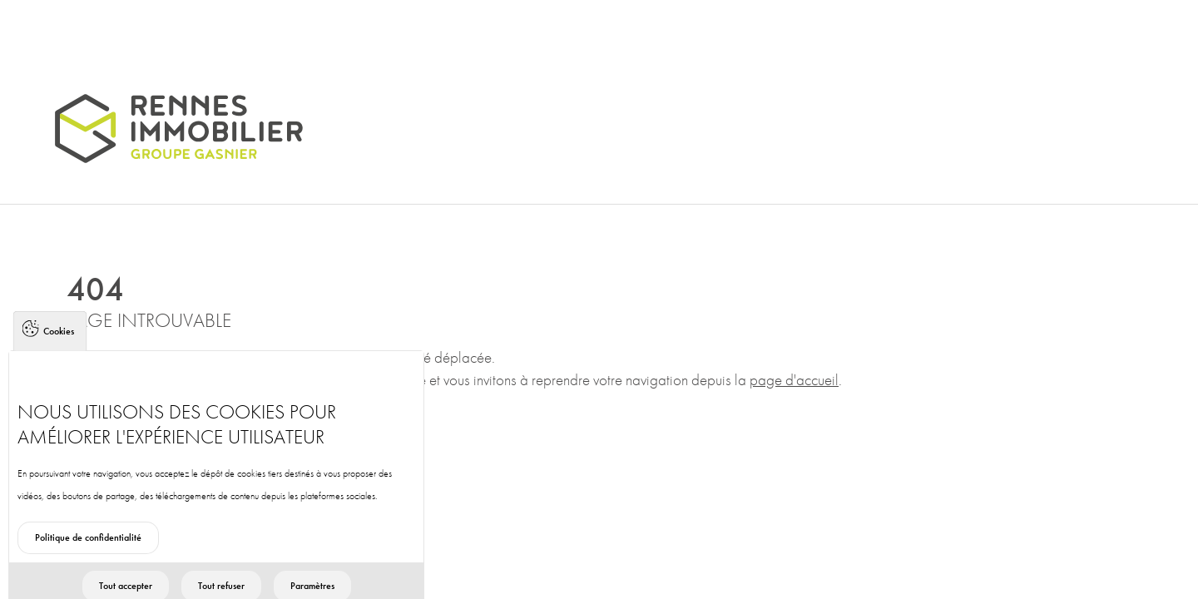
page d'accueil (794, 379)
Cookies (58, 341)
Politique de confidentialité (88, 547)
